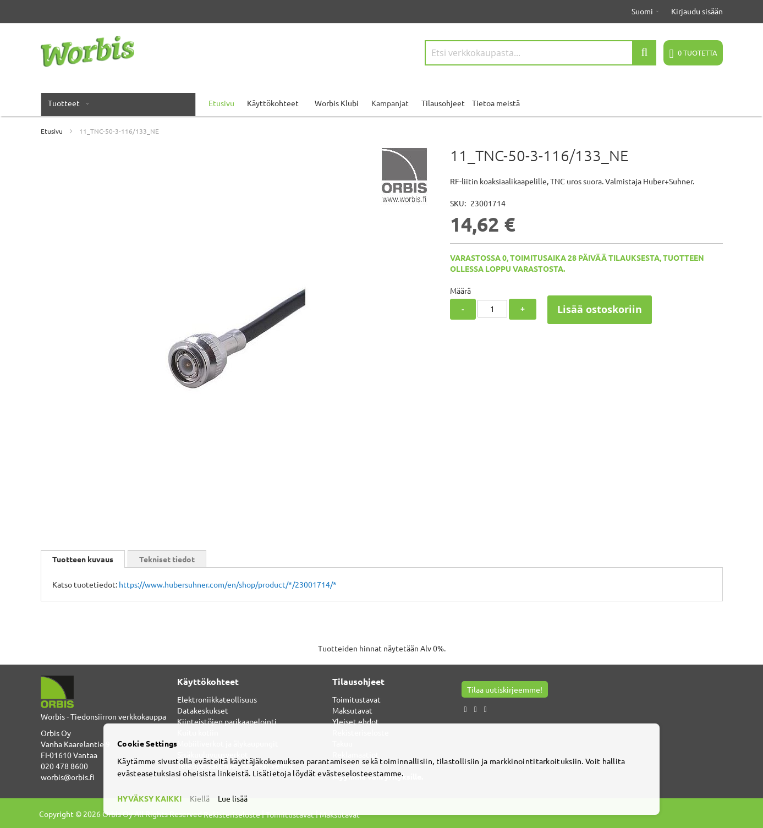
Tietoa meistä (496, 103)
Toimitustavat (356, 699)
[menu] (382, 103)
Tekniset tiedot (167, 559)
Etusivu (52, 131)
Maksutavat (352, 710)
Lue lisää (233, 798)
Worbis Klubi (337, 103)
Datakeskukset (202, 710)
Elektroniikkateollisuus (217, 699)
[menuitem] (66, 103)
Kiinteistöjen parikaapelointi (227, 721)
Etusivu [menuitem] (221, 103)
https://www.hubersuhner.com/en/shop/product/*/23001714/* (228, 584)
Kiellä (200, 798)
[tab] (83, 559)
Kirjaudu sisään (697, 11)
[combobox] (541, 52)
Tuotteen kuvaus (82, 559)
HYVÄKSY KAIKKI (149, 798)
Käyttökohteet (273, 103)
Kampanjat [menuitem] (390, 103)
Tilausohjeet (443, 103)
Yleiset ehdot (355, 721)
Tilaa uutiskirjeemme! (504, 689)
